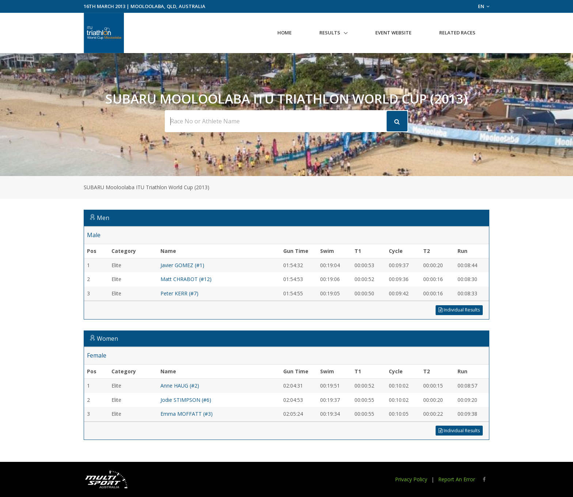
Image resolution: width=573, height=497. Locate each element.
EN (483, 6)
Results (329, 32)
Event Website (393, 32)
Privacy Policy (411, 479)
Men (103, 218)
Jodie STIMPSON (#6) (185, 399)
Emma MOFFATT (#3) (186, 413)
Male (93, 235)
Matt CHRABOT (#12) (186, 279)
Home (284, 32)
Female (96, 355)
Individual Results (459, 310)
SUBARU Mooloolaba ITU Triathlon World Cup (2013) (146, 187)
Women (107, 339)
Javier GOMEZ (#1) (182, 265)
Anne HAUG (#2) (179, 385)
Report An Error (456, 479)
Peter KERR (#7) (179, 293)
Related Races (457, 32)
